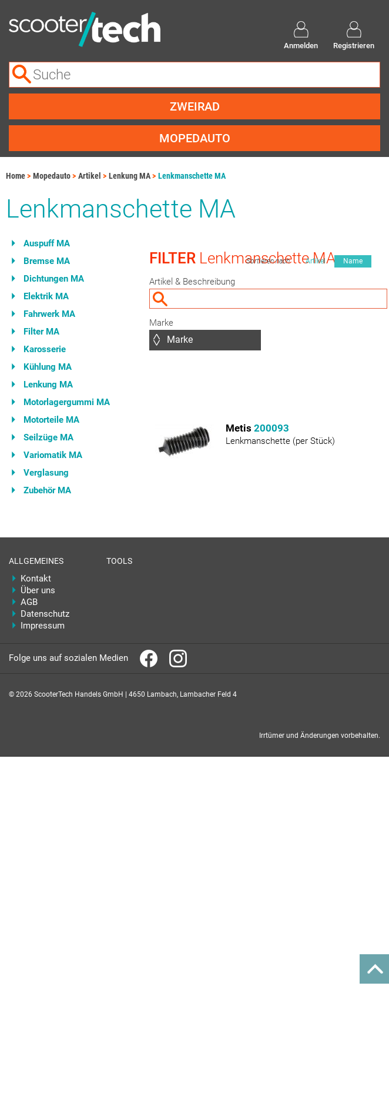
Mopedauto (194, 138)
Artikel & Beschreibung (192, 281)
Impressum (43, 625)
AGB (29, 602)
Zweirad (195, 106)
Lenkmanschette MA (192, 176)
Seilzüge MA (48, 437)
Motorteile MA (51, 420)
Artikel (89, 176)
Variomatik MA (53, 455)
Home (15, 176)
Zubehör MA (47, 490)
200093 (271, 428)
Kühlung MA (48, 367)
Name (353, 261)
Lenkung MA (129, 176)
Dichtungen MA (54, 278)
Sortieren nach (268, 261)
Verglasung (46, 472)
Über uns (38, 590)
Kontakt (36, 578)
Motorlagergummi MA (67, 402)
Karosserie (45, 349)
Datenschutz (45, 614)
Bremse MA (47, 261)
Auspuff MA (47, 243)
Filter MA (41, 331)
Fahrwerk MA (49, 314)
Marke (161, 322)
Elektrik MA (46, 296)
